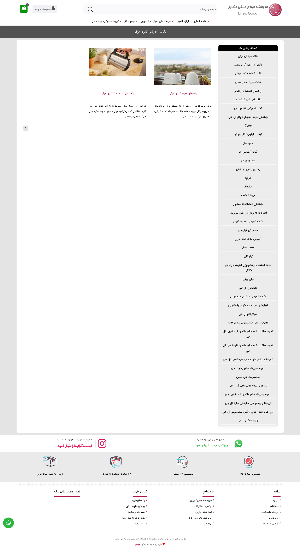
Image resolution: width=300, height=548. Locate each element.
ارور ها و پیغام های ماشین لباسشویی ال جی (247, 411)
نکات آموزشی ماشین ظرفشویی (248, 296)
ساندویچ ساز (248, 160)
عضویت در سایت (136, 512)
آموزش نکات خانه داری (248, 239)
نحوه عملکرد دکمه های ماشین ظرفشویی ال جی (248, 348)
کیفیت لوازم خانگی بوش (248, 134)
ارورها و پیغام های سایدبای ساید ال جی (248, 403)
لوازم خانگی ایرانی (248, 420)
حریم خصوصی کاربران (201, 500)
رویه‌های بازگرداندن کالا (200, 518)
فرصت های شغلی (269, 512)
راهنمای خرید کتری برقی (183, 93)
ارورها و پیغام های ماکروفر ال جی (248, 385)
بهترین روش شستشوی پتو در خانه (248, 322)
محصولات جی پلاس (248, 377)
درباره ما (274, 500)
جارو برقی (248, 279)
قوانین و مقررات (270, 524)
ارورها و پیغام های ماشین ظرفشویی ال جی (248, 359)
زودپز (248, 178)
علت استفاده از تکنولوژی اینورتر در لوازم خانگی (248, 268)
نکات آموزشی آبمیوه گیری (248, 221)
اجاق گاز (248, 125)
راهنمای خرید (138, 500)
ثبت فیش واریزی (203, 512)
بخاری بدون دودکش (248, 169)
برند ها (208, 524)
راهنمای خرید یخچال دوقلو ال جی (248, 117)
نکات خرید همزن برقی (248, 82)
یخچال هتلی (248, 247)
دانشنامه (274, 506)
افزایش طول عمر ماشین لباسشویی (248, 305)
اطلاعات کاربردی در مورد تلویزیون (248, 212)
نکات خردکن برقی (248, 56)
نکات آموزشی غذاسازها (248, 99)
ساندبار (248, 186)
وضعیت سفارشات (203, 506)
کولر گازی (248, 256)
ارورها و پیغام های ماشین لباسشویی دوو (247, 394)
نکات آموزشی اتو (248, 151)
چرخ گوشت (248, 195)
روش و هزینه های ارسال (133, 518)
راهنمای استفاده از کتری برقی (117, 93)
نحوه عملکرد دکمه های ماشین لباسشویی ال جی (248, 334)
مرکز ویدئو (273, 518)
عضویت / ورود (45, 8)
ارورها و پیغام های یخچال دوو (247, 368)
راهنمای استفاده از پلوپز (248, 91)
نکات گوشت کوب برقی (248, 73)
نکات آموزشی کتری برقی (248, 108)
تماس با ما (139, 524)
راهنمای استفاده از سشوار (248, 204)
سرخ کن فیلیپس (248, 230)
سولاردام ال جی (248, 314)
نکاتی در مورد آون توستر (248, 64)
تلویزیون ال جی (248, 288)
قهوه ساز (248, 143)
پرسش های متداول (135, 506)
